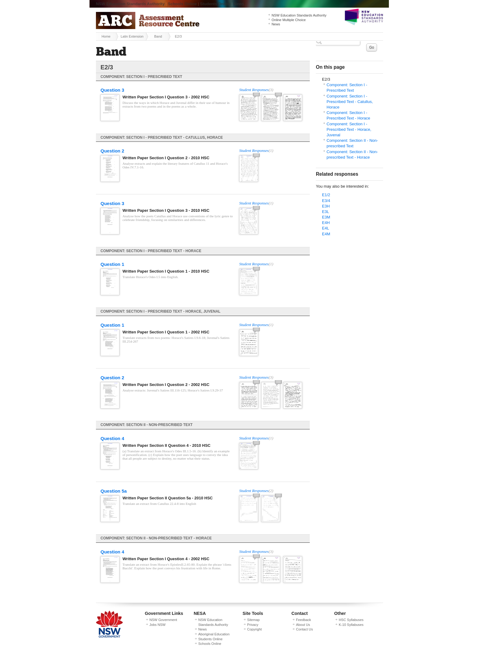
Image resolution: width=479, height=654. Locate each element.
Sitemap (253, 620)
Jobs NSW (157, 624)
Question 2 (112, 150)
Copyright (254, 629)
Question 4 (112, 438)
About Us (303, 624)
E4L (325, 228)
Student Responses (254, 89)
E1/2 (326, 195)
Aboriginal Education (213, 634)
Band (158, 36)
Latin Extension (132, 36)
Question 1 (112, 264)
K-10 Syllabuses (351, 624)
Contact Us (304, 629)
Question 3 (112, 90)
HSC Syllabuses (351, 620)
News (239, 4)
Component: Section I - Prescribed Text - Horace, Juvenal (349, 129)
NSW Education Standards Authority (130, 4)
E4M (326, 234)
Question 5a (114, 491)
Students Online (215, 4)
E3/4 (326, 200)
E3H (326, 206)
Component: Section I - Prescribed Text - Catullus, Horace (350, 101)
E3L (325, 211)
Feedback (303, 620)
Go (371, 47)
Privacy (252, 624)
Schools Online (182, 4)
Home (105, 36)
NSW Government (163, 620)
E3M (326, 217)
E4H (326, 222)
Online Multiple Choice (289, 20)
